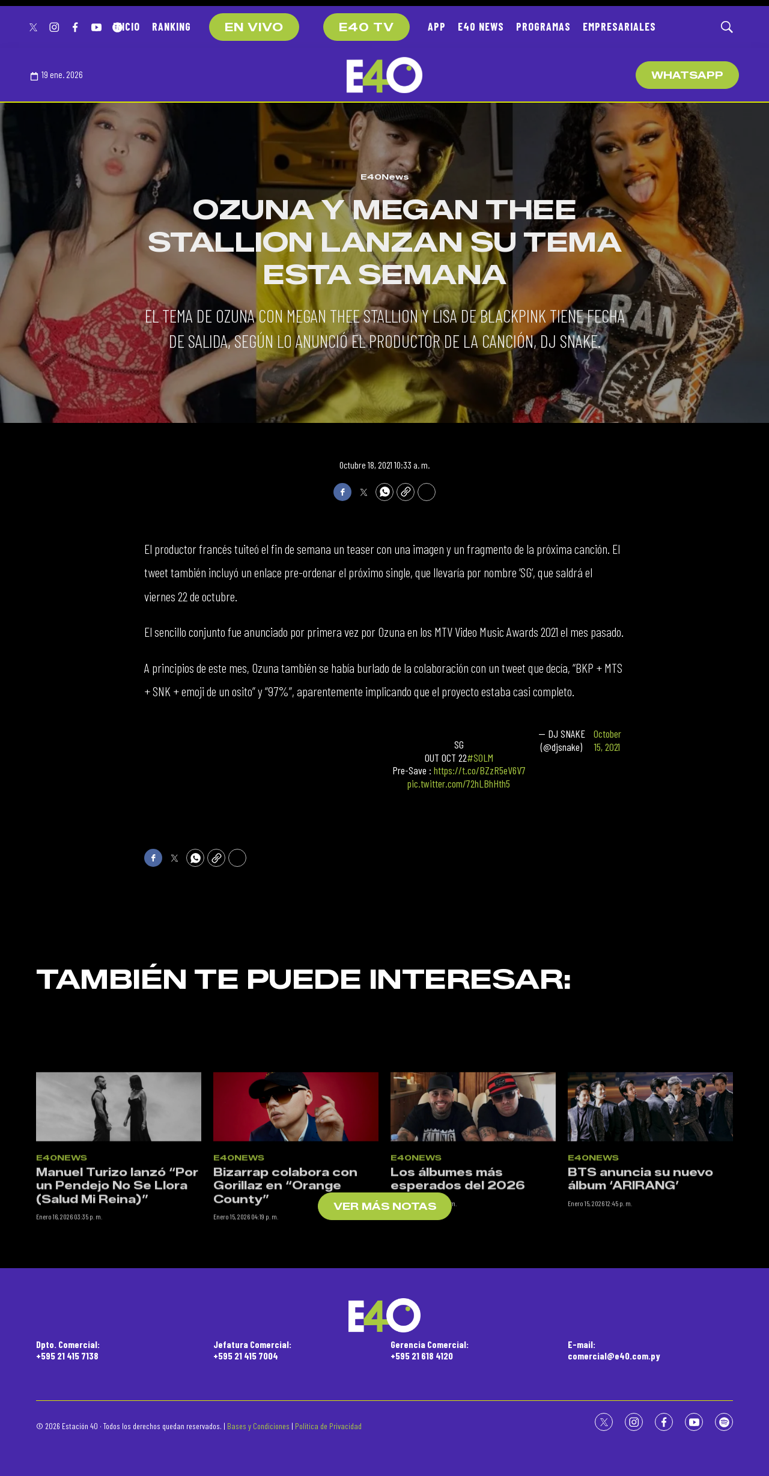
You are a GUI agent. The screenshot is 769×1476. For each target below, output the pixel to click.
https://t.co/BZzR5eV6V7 (480, 770)
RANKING (171, 26)
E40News (384, 176)
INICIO (126, 26)
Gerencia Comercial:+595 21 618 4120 (430, 1349)
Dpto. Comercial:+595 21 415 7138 (68, 1349)
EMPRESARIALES (619, 26)
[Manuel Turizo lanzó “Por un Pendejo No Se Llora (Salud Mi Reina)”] (118, 1190)
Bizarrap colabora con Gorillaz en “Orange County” (285, 1269)
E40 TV (366, 27)
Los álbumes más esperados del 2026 (458, 1262)
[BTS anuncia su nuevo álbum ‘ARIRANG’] (650, 1190)
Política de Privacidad (328, 1426)
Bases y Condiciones (258, 1426)
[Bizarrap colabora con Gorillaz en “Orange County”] (295, 1190)
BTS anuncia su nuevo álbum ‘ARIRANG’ (640, 1262)
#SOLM (480, 757)
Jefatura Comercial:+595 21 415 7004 (252, 1349)
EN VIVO (254, 27)
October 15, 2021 (607, 740)
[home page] (384, 75)
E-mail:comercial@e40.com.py (614, 1349)
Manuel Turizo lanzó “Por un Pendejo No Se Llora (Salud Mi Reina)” (117, 1269)
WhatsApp (687, 75)
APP (437, 26)
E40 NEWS (481, 26)
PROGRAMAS (543, 26)
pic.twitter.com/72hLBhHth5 (458, 783)
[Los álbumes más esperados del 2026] (473, 1190)
